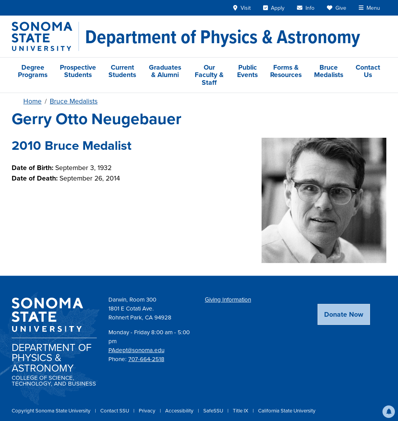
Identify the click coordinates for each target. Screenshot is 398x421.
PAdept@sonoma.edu (136, 350)
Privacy (148, 410)
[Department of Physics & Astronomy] (222, 36)
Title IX (241, 410)
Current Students (122, 71)
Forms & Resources (286, 71)
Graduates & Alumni (165, 71)
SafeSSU (213, 410)
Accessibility (180, 410)
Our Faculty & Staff (209, 75)
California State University (287, 410)
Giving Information (228, 299)
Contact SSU (115, 410)
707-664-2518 (146, 359)
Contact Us (368, 71)
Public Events (247, 71)
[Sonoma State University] (45, 36)
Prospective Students (78, 71)
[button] (388, 411)
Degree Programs (32, 71)
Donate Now (343, 314)
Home (32, 101)
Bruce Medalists (328, 71)
